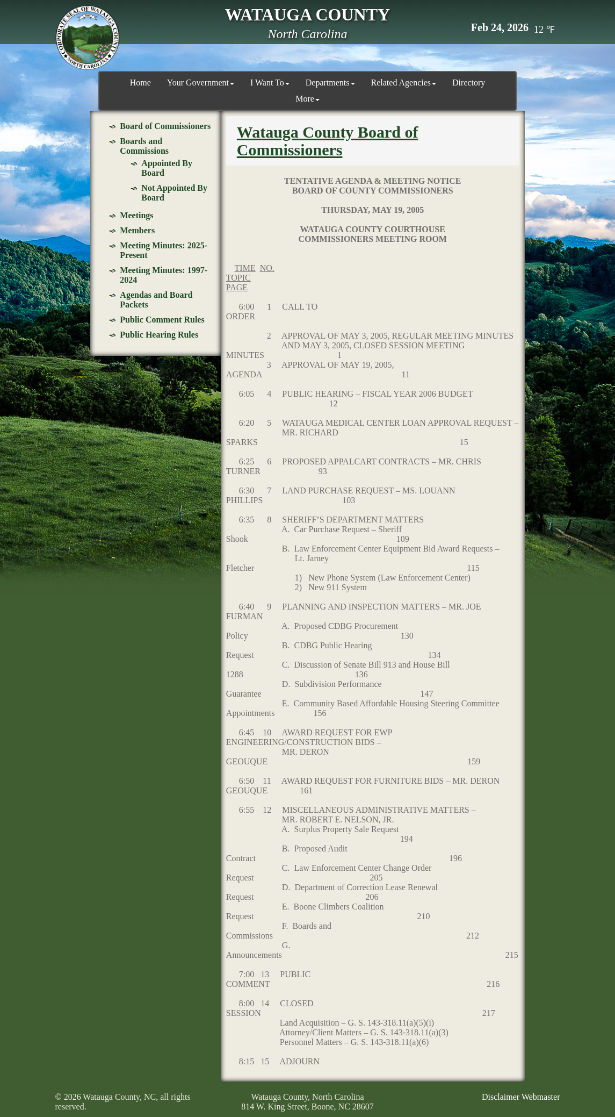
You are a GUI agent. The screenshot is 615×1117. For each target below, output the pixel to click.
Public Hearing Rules (159, 334)
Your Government (200, 82)
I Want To (270, 82)
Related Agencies (404, 82)
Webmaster (541, 1096)
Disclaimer (500, 1096)
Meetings (136, 215)
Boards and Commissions (144, 146)
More (307, 98)
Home (140, 82)
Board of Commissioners (165, 126)
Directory (468, 82)
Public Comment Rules (162, 319)
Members (137, 230)
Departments (330, 82)
